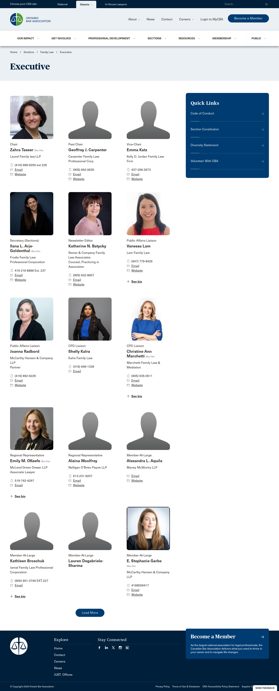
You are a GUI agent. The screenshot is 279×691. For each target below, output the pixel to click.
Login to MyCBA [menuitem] (212, 19)
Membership (221, 38)
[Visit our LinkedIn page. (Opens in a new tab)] (108, 646)
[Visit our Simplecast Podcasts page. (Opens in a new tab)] (127, 646)
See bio (136, 281)
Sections (154, 38)
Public (256, 38)
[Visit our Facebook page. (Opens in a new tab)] (101, 646)
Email (19, 170)
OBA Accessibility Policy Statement (220, 686)
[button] (266, 4)
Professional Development (109, 38)
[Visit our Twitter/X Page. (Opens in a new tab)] (115, 646)
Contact (166, 19)
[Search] (241, 4)
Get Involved (61, 38)
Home (13, 52)
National (62, 4)
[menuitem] (29, 38)
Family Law (47, 52)
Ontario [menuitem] (86, 4)
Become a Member (248, 18)
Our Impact (25, 38)
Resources (187, 38)
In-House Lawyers (116, 4)
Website (20, 174)
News (151, 19)
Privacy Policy (163, 686)
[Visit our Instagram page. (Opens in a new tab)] (122, 646)
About (134, 19)
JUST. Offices (63, 674)
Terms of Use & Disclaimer (186, 686)
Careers (186, 19)
